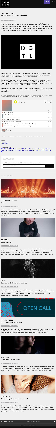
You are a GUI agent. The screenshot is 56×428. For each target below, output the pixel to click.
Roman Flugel (4, 150)
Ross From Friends (33, 150)
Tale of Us (38, 148)
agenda (47, 1)
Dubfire (26, 148)
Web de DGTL (4, 142)
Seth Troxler (32, 148)
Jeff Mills (10, 148)
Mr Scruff (21, 150)
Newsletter (31, 425)
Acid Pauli (41, 150)
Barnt (50, 148)
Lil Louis (26, 150)
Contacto (23, 425)
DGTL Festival (4, 148)
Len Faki (16, 150)
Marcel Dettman (17, 148)
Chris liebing (11, 150)
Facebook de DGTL (5, 143)
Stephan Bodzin (44, 148)
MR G (22, 148)
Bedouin (46, 150)
